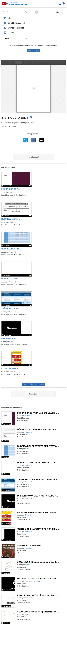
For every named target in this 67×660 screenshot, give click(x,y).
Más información (33, 157)
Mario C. (28, 564)
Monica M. (28, 531)
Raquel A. (28, 548)
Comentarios (33, 394)
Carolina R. (29, 598)
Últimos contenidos (16, 28)
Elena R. (12, 371)
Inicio (10, 18)
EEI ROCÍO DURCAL (32, 581)
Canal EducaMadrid (16, 23)
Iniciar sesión (33, 51)
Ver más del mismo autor (33, 384)
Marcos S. (12, 192)
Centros (11, 33)
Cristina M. (32, 123)
